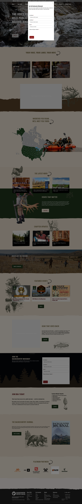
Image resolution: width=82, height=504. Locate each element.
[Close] (53, 3)
